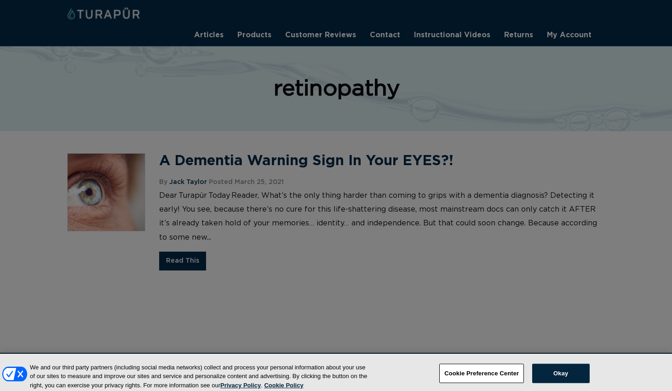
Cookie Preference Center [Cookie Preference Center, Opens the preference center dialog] (481, 376)
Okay (560, 376)
